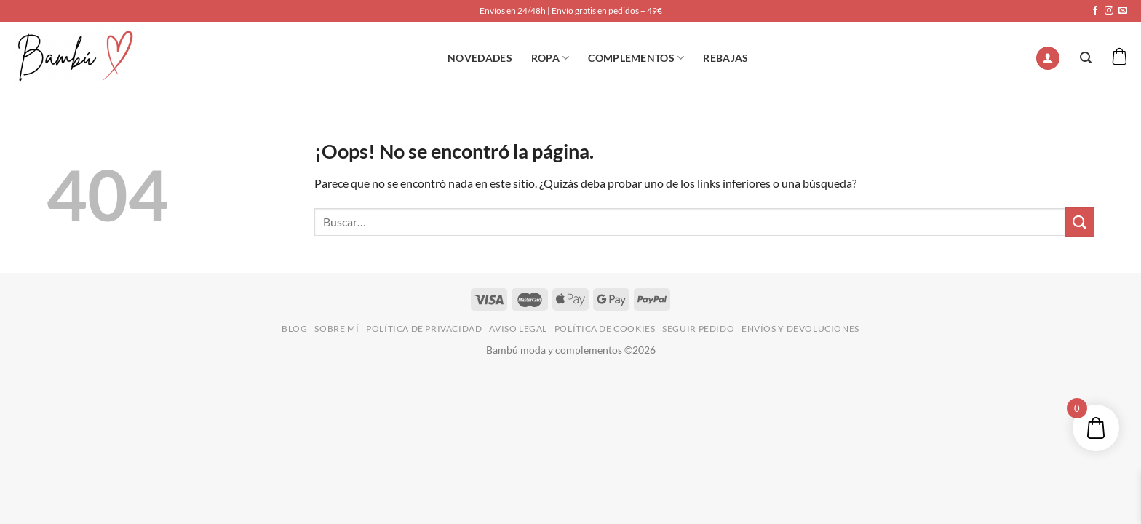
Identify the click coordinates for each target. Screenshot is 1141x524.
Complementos (636, 58)
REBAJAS (725, 58)
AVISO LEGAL (518, 328)
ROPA (550, 58)
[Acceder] (1048, 59)
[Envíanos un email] (1122, 11)
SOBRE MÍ (336, 328)
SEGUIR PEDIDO (698, 328)
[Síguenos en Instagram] (1109, 11)
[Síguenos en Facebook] (1095, 11)
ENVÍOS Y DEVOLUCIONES (800, 328)
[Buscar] (1086, 58)
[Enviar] (1079, 221)
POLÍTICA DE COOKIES (605, 328)
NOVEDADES (480, 58)
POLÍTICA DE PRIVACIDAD (424, 328)
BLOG (294, 328)
